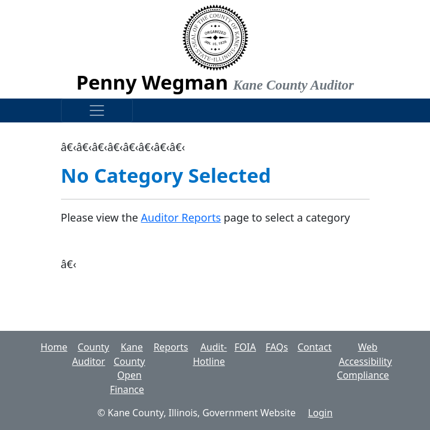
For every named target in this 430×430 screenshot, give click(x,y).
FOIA (245, 347)
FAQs (277, 347)
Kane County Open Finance (127, 368)
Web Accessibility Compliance (364, 361)
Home (54, 347)
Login (320, 412)
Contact (314, 347)
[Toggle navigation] (97, 110)
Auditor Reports (181, 217)
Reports (171, 347)
